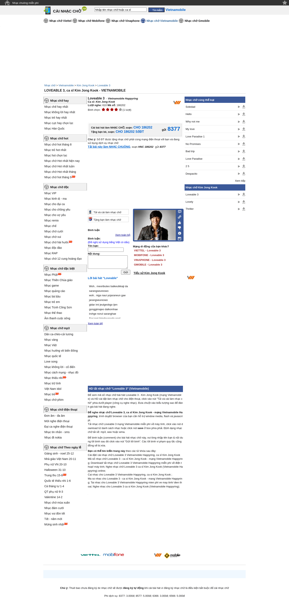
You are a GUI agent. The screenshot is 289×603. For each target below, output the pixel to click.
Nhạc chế (50, 226)
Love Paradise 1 (195, 136)
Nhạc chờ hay (59, 100)
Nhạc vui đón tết (54, 513)
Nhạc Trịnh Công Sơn (58, 307)
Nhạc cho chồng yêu (57, 209)
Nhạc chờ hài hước (56, 242)
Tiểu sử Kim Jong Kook (149, 273)
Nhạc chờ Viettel (60, 20)
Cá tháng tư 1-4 (54, 486)
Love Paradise (194, 158)
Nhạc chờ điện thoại (63, 409)
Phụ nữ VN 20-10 (55, 464)
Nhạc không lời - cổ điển (59, 367)
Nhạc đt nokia (53, 437)
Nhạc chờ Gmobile (197, 20)
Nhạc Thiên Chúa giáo (58, 280)
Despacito (191, 173)
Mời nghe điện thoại (56, 421)
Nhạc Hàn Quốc (54, 128)
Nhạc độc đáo (53, 247)
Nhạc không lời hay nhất (59, 112)
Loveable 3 (103, 85)
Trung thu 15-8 (53, 475)
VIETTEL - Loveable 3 (147, 250)
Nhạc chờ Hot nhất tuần (59, 166)
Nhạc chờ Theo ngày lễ (65, 447)
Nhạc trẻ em (52, 302)
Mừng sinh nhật (54, 524)
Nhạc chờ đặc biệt (62, 268)
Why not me (193, 121)
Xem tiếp (240, 180)
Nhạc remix (51, 220)
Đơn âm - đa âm (54, 415)
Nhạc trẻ (49, 394)
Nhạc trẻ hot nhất (55, 150)
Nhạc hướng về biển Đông (61, 350)
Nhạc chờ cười (53, 231)
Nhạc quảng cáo (54, 291)
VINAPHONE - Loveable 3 (150, 259)
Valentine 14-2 (53, 497)
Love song (50, 361)
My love (190, 129)
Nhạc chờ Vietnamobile (162, 20)
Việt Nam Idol (52, 388)
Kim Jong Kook (85, 85)
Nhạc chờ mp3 (60, 328)
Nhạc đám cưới (54, 508)
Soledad (190, 106)
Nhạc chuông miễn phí (25, 2)
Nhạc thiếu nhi (53, 378)
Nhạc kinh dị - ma (55, 198)
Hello (189, 114)
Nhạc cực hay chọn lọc (58, 123)
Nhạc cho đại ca (54, 204)
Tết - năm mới (53, 519)
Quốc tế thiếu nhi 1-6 (57, 480)
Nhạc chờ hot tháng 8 (58, 144)
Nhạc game (51, 285)
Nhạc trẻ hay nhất (55, 117)
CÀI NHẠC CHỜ (67, 11)
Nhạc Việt (50, 345)
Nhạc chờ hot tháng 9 (58, 177)
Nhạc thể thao (53, 312)
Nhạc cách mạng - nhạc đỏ (61, 372)
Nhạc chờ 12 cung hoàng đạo (63, 258)
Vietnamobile (66, 85)
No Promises (193, 143)
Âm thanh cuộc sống (57, 318)
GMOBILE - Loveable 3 (148, 264)
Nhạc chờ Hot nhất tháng (60, 171)
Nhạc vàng (51, 339)
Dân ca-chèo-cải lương (58, 334)
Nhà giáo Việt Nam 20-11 (60, 459)
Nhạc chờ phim (54, 399)
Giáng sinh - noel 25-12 (59, 453)
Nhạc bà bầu (52, 296)
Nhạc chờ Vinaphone (126, 20)
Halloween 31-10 (55, 469)
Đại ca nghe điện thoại (58, 426)
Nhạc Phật (51, 274)
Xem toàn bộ (123, 234)
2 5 (187, 166)
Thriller (190, 208)
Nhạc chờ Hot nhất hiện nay (62, 160)
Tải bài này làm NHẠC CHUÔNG (109, 146)
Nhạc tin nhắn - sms (57, 432)
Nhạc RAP (51, 253)
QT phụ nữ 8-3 (53, 491)
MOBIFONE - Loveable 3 (149, 255)
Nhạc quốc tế (52, 356)
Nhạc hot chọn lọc (55, 155)
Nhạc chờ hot (59, 138)
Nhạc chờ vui (52, 236)
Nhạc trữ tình (52, 383)
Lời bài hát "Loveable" (103, 279)
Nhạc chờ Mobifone (91, 20)
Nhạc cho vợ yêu (55, 215)
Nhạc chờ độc (59, 187)
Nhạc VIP (50, 193)
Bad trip (190, 151)
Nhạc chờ (49, 85)
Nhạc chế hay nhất (56, 106)
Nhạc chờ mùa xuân (57, 502)
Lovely (189, 201)
